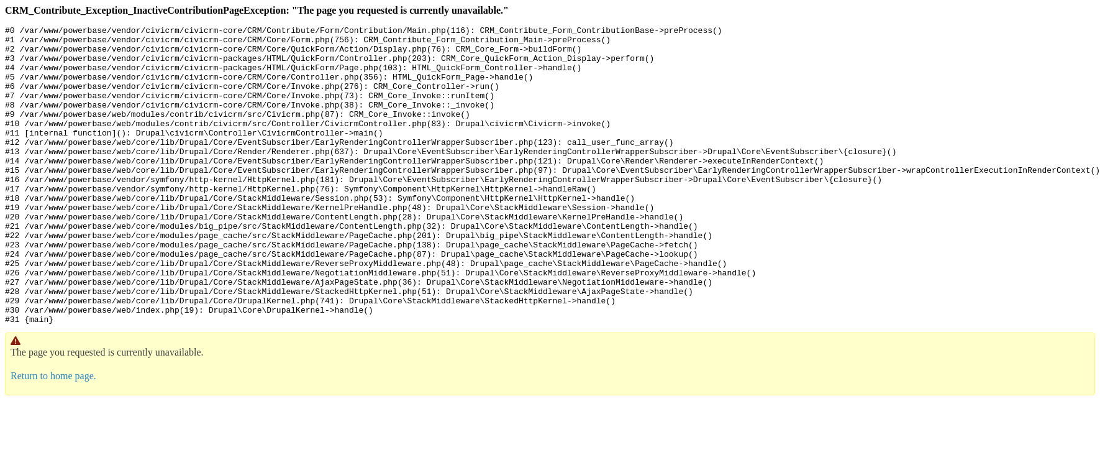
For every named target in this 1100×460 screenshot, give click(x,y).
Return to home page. (53, 435)
